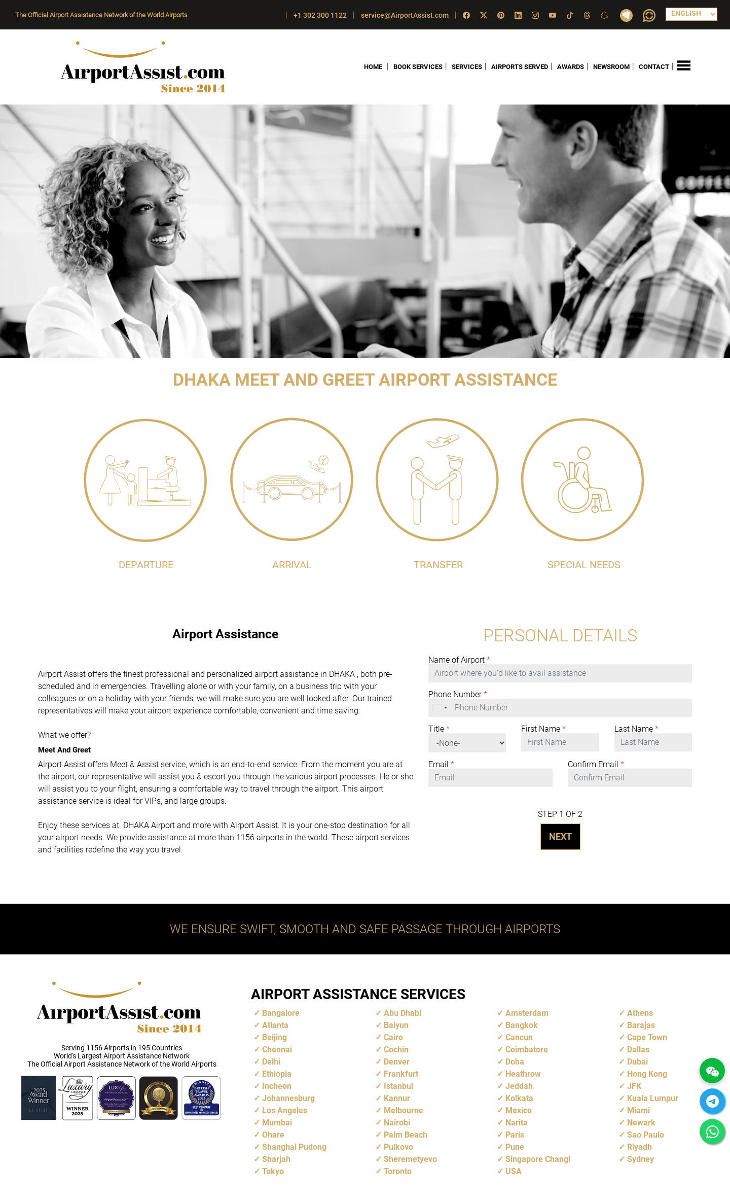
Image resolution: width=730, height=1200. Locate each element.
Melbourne (403, 1110)
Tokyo (273, 1171)
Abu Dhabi (402, 1013)
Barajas (641, 1025)
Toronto (398, 1171)
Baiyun (396, 1025)
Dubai (637, 1062)
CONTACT (654, 66)
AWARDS (570, 66)
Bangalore (281, 1013)
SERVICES (467, 66)
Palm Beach (405, 1135)
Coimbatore (526, 1049)
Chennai (277, 1049)
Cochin (396, 1049)
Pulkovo (398, 1147)
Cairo (393, 1037)
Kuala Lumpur (652, 1098)
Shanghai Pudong (294, 1147)
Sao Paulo (645, 1135)
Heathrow (523, 1074)
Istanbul (398, 1086)
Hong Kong (647, 1074)
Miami (638, 1110)
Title (439, 729)
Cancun (519, 1037)
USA (513, 1171)
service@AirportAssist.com (405, 15)
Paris (514, 1135)
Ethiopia (276, 1074)
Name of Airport (459, 660)
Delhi (271, 1062)
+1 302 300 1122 (320, 15)
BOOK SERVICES (418, 66)
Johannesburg (288, 1098)
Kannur (397, 1098)
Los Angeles (284, 1110)
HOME (373, 66)
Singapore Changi (537, 1159)
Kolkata (519, 1098)
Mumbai (277, 1122)
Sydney (640, 1159)
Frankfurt (401, 1074)
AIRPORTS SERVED (519, 66)
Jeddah (519, 1086)
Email (441, 765)
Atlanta (275, 1025)
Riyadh (639, 1147)
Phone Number (457, 695)
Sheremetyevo (410, 1159)
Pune (514, 1147)
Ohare (273, 1135)
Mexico (518, 1110)
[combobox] (440, 707)
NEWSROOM (611, 66)
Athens (640, 1013)
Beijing (274, 1037)
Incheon (276, 1086)
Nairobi (397, 1122)
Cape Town (647, 1037)
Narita (516, 1122)
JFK (634, 1086)
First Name (543, 729)
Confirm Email (596, 765)
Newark (641, 1122)
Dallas (638, 1049)
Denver (397, 1062)
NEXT (560, 836)
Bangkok (521, 1025)
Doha (514, 1062)
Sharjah (276, 1159)
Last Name (636, 729)
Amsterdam (527, 1013)
